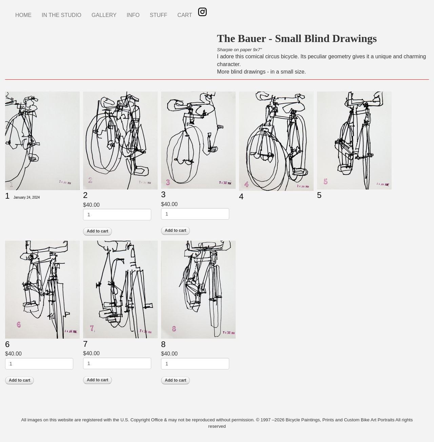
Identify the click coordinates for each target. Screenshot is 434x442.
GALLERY (104, 15)
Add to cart (97, 231)
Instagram (202, 12)
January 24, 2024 (27, 197)
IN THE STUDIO (61, 15)
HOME (23, 15)
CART (184, 15)
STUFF (158, 15)
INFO (133, 15)
